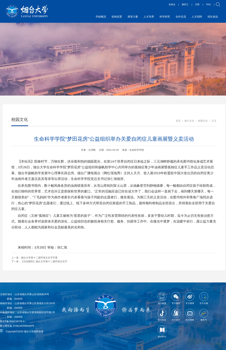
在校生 (172, 4)
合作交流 (181, 16)
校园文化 (203, 121)
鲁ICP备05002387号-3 (12, 321)
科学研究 (165, 16)
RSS (208, 4)
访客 (197, 4)
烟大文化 (189, 121)
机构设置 (117, 16)
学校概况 (101, 16)
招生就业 (213, 16)
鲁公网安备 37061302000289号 (17, 325)
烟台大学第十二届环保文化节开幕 (39, 257)
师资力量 (133, 16)
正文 (214, 121)
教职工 (185, 4)
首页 (178, 121)
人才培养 (149, 16)
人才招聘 (197, 16)
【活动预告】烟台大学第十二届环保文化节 (44, 261)
